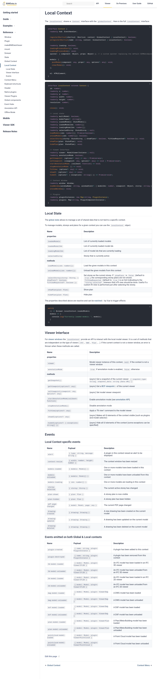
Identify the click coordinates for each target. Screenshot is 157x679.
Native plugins (10, 92)
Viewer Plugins (10, 96)
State (6, 57)
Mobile (6, 118)
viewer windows (55, 344)
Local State (10, 69)
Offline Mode (9, 112)
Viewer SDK (8, 125)
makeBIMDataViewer (13, 45)
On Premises (121, 3)
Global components (12, 100)
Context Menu (10, 80)
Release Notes (10, 131)
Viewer (107, 3)
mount (7, 49)
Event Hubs (9, 104)
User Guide (137, 3)
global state (54, 225)
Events (8, 76)
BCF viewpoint (109, 391)
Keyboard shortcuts (12, 84)
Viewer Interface (12, 73)
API (97, 3)
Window (7, 37)
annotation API (122, 405)
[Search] (78, 4)
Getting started (10, 12)
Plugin (7, 41)
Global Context (10, 61)
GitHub (150, 3)
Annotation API (10, 108)
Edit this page (51, 662)
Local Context (10, 65)
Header (7, 88)
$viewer (7, 53)
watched (99, 305)
